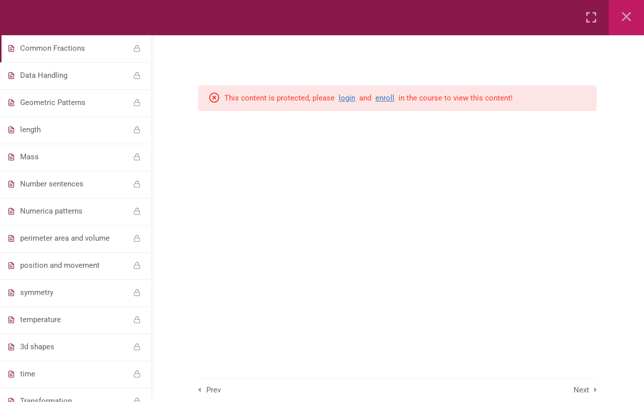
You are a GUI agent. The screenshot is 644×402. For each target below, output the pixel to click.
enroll (384, 98)
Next (581, 389)
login (347, 98)
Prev (213, 389)
